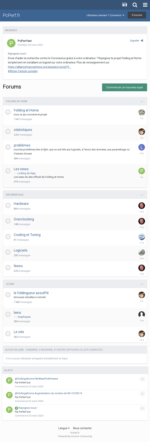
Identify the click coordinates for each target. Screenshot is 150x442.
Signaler (134, 40)
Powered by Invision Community (75, 436)
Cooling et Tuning (27, 235)
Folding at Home (16, 101)
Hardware (21, 204)
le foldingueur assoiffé (31, 293)
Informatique (14, 194)
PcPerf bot (25, 40)
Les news (21, 169)
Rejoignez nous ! (17, 53)
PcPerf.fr (11, 15)
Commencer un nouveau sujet (124, 87)
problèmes (22, 145)
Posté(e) (30, 44)
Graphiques (24, 316)
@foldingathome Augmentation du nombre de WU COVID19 (48, 393)
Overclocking (24, 219)
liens (17, 312)
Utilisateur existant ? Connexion (105, 15)
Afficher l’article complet (23, 71)
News (18, 266)
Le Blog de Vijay (27, 173)
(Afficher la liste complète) (84, 349)
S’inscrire (137, 15)
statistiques (23, 130)
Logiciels (21, 250)
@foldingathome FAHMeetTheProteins (36, 378)
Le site (19, 332)
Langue (64, 428)
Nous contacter (82, 428)
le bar (10, 283)
